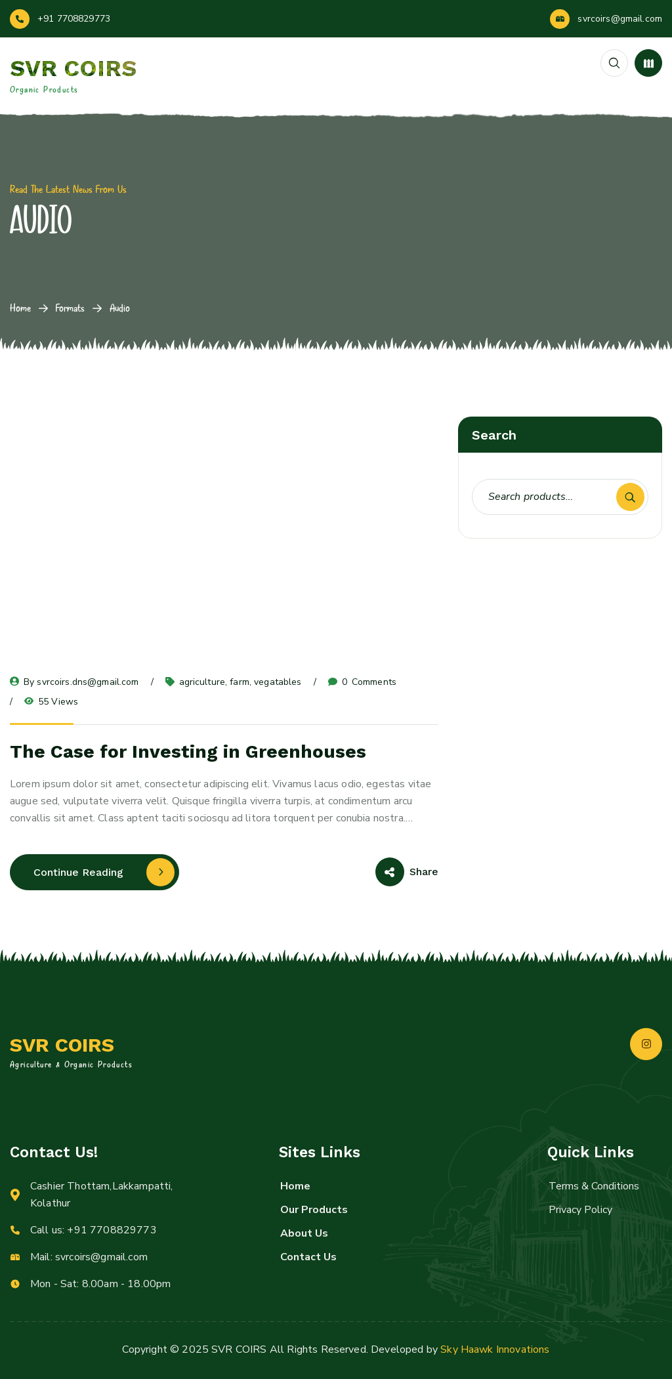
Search (630, 497)
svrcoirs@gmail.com (620, 18)
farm (239, 682)
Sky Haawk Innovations (494, 1349)
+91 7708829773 (73, 18)
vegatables (277, 682)
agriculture (202, 682)
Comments (362, 682)
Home (20, 307)
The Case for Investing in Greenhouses (188, 751)
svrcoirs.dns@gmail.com (87, 682)
